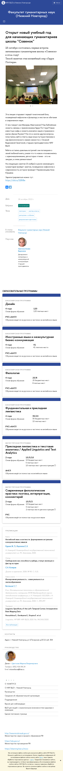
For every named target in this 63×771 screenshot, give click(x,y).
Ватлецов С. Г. (11, 586)
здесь (41, 757)
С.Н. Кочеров (10, 567)
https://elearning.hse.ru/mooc (16, 749)
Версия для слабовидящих (15, 703)
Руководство (10, 691)
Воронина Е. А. (22, 546)
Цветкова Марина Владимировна (25, 663)
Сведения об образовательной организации (22, 695)
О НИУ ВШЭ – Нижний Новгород (18, 687)
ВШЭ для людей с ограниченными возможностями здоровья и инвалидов (29, 708)
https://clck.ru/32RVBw (15, 180)
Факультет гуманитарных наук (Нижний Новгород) (31, 14)
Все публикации (11, 625)
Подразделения (11, 699)
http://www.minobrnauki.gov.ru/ (17, 733)
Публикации (11, 531)
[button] (58, 85)
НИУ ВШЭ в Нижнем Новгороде (18, 3)
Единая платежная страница (16, 714)
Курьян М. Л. (10, 546)
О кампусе (10, 683)
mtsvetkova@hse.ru (16, 669)
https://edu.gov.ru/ (12, 741)
